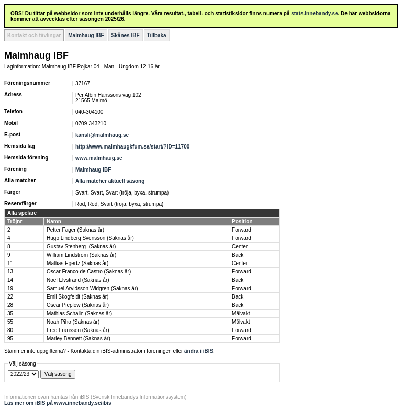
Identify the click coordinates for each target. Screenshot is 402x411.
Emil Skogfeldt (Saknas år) (77, 297)
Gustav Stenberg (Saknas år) (81, 246)
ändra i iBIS (198, 351)
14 (10, 280)
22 (10, 297)
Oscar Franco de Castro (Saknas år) (89, 272)
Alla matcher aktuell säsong (109, 181)
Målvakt (241, 313)
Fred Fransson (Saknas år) (78, 330)
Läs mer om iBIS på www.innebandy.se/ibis (57, 403)
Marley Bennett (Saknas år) (78, 338)
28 (10, 305)
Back (237, 255)
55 (10, 322)
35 (10, 313)
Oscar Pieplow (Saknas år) (78, 305)
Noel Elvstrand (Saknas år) (78, 280)
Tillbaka (156, 35)
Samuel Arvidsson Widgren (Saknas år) (92, 288)
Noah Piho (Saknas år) (73, 322)
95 (10, 338)
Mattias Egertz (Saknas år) (77, 263)
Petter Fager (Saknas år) (75, 230)
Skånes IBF (125, 35)
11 (10, 263)
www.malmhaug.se (98, 158)
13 (10, 272)
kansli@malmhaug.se (102, 135)
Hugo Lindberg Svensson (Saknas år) (90, 238)
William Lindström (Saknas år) (81, 255)
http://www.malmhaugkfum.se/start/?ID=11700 (132, 147)
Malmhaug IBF (86, 35)
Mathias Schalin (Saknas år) (79, 313)
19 (10, 288)
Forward (241, 230)
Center (240, 246)
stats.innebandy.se (314, 13)
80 (10, 330)
